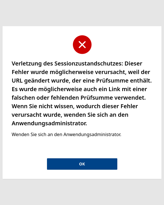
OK (82, 164)
